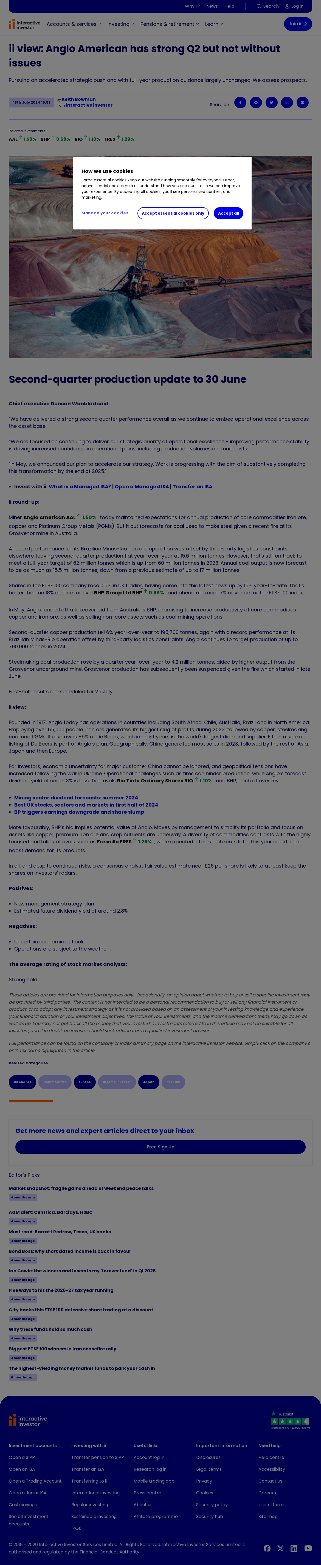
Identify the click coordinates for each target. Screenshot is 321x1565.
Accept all (228, 213)
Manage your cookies (104, 213)
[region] (162, 193)
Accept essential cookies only (173, 213)
